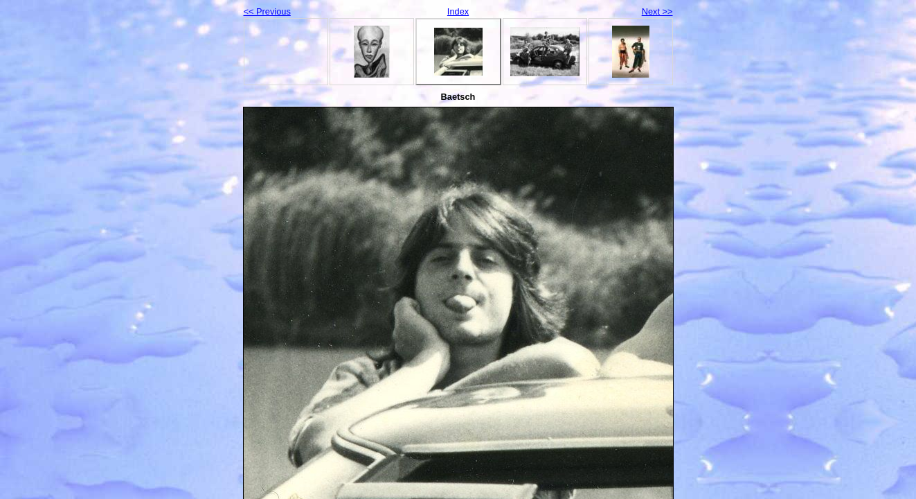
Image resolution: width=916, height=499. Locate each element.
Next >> (657, 11)
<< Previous (267, 11)
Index (458, 11)
